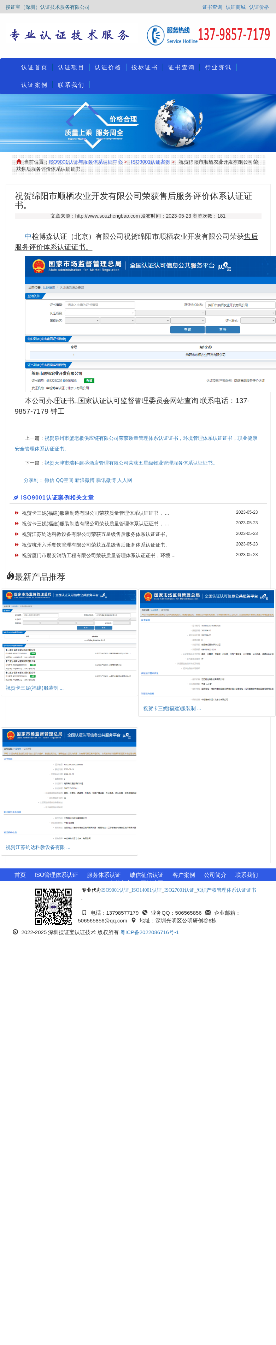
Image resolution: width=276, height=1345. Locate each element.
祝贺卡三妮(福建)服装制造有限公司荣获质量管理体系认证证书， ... (95, 513)
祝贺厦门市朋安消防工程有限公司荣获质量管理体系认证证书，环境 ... (99, 555)
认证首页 (34, 67)
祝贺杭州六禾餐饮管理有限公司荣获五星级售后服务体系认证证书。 (96, 545)
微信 (49, 480)
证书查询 (212, 7)
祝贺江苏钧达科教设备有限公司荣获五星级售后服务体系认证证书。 (96, 534)
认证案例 (34, 85)
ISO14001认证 (146, 890)
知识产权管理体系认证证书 (226, 890)
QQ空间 (65, 480)
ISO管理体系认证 (56, 875)
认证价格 (259, 7)
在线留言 (120, 883)
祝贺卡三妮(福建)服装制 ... (35, 688)
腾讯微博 (106, 480)
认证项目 (71, 67)
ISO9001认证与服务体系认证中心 (86, 162)
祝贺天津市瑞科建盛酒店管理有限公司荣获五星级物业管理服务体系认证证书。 (131, 463)
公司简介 (215, 875)
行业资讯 (218, 67)
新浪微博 (85, 480)
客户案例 (183, 875)
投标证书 (144, 67)
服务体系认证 (104, 875)
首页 (20, 875)
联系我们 (71, 85)
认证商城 (236, 7)
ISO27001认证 (179, 890)
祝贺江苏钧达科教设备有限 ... (38, 847)
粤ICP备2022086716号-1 (149, 932)
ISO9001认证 (115, 890)
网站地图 (152, 883)
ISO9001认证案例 (150, 162)
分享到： (33, 480)
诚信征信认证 (147, 875)
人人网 (124, 480)
